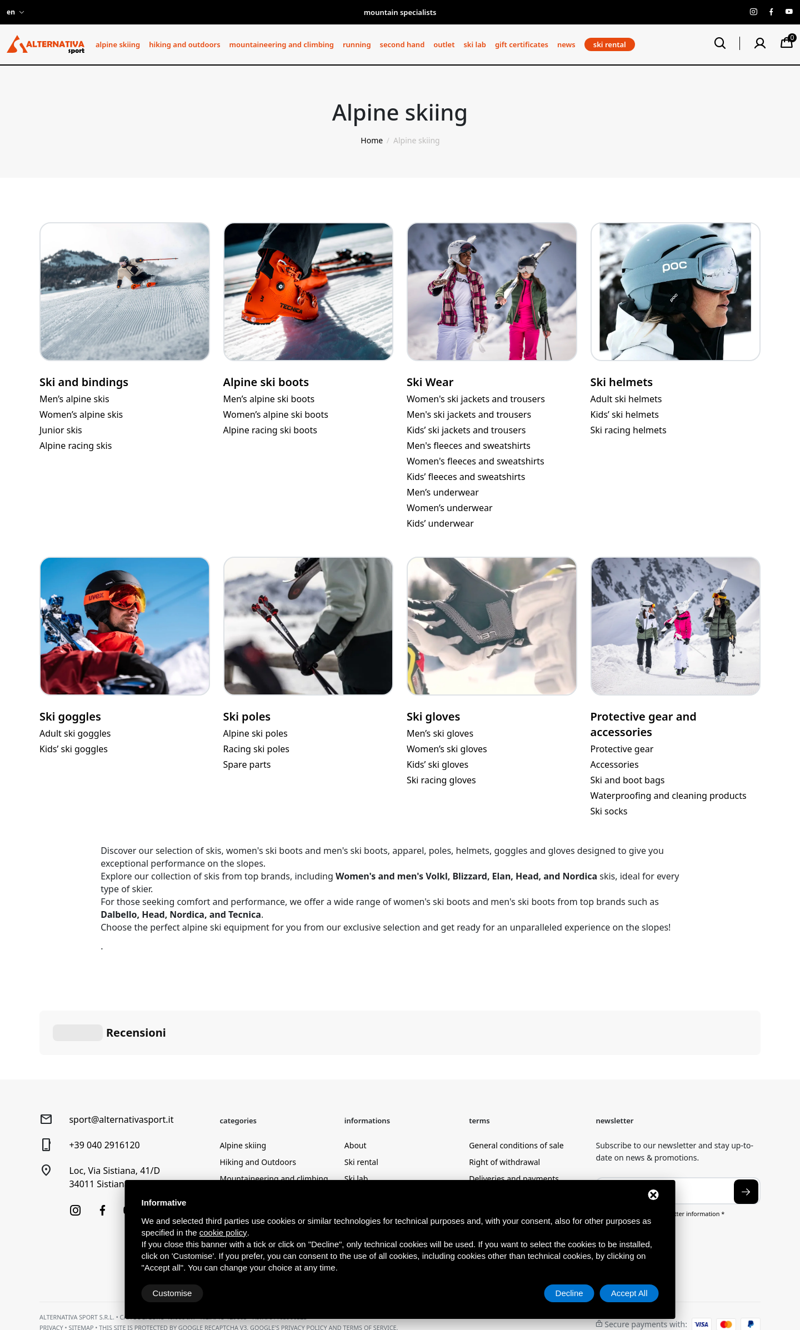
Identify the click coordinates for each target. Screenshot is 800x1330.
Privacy (51, 1272)
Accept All (629, 1293)
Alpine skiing (118, 44)
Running (357, 44)
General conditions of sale (516, 1089)
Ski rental (361, 1106)
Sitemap (80, 1272)
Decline (569, 1293)
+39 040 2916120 (104, 1089)
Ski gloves (433, 716)
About (355, 1089)
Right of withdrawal (504, 1106)
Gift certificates (521, 44)
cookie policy (223, 1232)
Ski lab (474, 44)
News (566, 44)
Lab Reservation (373, 1139)
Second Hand (402, 44)
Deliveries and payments (514, 1123)
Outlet (443, 44)
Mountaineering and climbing (281, 44)
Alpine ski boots (266, 381)
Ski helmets (622, 381)
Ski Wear (430, 381)
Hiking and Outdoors (184, 44)
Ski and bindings (83, 381)
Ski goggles (70, 716)
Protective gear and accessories (644, 724)
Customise (172, 1293)
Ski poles (247, 716)
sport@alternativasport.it (121, 1064)
